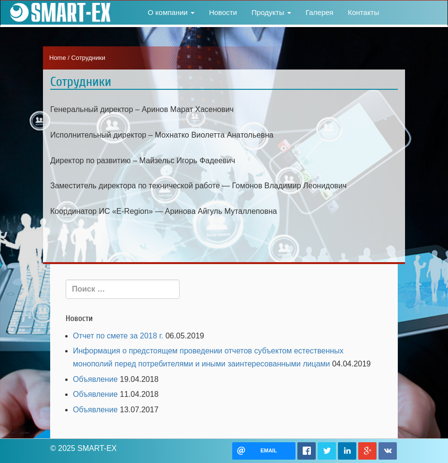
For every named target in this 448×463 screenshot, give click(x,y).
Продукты (271, 12)
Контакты (363, 12)
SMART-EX (58, 12)
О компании (171, 12)
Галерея (320, 12)
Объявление (95, 379)
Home (57, 57)
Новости (223, 12)
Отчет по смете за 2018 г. (118, 336)
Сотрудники (81, 81)
